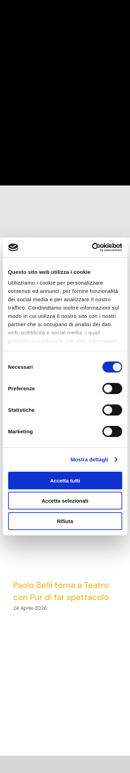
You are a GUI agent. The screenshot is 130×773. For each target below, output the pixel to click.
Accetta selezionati (65, 501)
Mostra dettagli (89, 459)
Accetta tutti (65, 480)
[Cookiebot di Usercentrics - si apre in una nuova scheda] (92, 247)
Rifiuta (65, 521)
